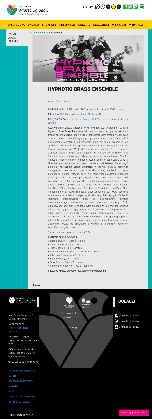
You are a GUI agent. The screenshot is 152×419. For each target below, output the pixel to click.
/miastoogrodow (127, 316)
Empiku (52, 123)
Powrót (37, 285)
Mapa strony (69, 327)
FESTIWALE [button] (67, 24)
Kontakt (66, 317)
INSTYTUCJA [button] (16, 24)
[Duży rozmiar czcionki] (91, 7)
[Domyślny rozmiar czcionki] (83, 7)
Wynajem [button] (119, 24)
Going (86, 119)
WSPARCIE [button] (136, 24)
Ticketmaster (104, 119)
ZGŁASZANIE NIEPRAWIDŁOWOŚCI (23, 397)
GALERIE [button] (84, 24)
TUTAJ (88, 232)
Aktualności (55, 33)
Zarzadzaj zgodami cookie (134, 413)
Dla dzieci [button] (101, 24)
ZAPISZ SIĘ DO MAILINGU (19, 402)
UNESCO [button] (33, 24)
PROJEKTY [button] (49, 24)
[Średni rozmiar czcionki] (87, 7)
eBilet (93, 119)
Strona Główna (38, 33)
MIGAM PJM (13, 386)
